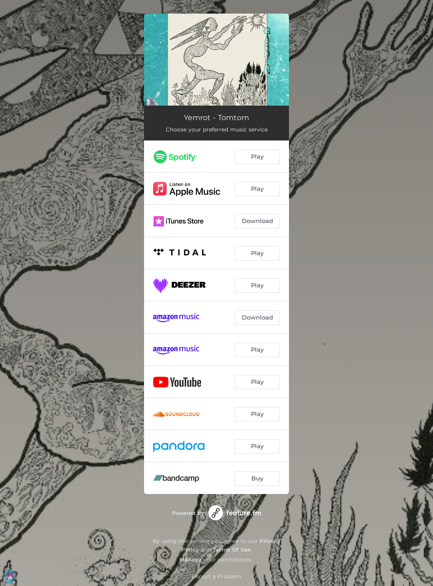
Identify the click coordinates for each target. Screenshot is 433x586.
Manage (190, 559)
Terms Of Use (232, 549)
